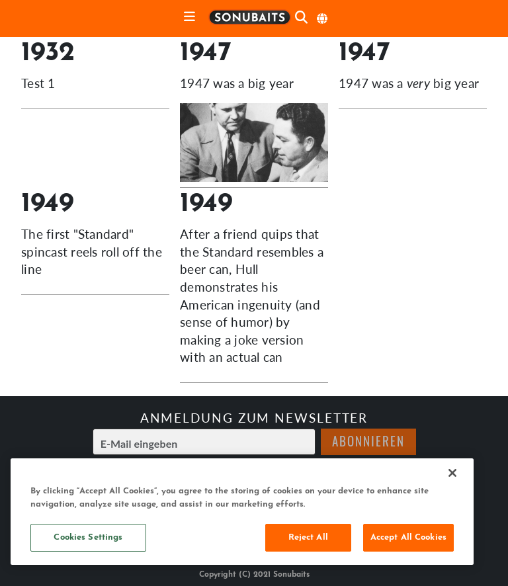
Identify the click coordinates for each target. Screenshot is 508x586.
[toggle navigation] (189, 17)
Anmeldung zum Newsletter (254, 417)
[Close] (452, 472)
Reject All (308, 537)
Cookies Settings (88, 537)
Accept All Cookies (408, 537)
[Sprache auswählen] (323, 18)
